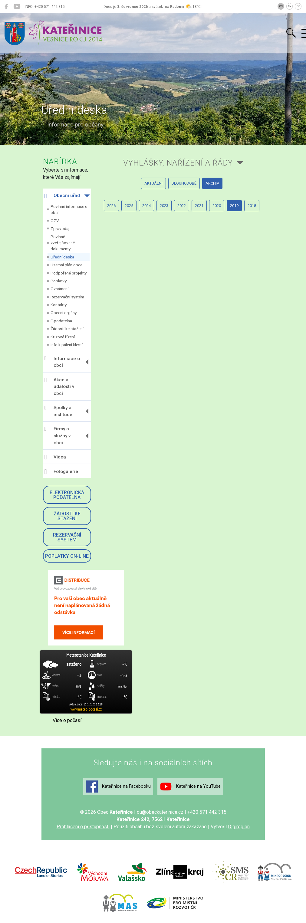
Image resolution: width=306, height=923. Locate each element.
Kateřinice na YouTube (190, 786)
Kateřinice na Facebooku (118, 786)
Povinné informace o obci (69, 209)
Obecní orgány (64, 312)
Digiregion (239, 826)
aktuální (153, 183)
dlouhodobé (184, 183)
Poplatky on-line (67, 556)
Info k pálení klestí (67, 344)
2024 (146, 205)
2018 (252, 205)
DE (298, 6)
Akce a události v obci (59, 386)
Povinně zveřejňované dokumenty (63, 242)
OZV (55, 220)
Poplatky (59, 280)
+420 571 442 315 (206, 812)
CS (281, 6)
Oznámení (59, 288)
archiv (212, 183)
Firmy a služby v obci (57, 435)
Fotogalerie (61, 471)
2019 (234, 205)
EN (289, 6)
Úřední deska (62, 257)
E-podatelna (61, 320)
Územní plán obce (66, 264)
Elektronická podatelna (67, 495)
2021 (199, 205)
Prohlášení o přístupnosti (83, 826)
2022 (181, 205)
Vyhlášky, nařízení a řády (178, 162)
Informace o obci (62, 362)
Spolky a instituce (58, 411)
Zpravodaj (60, 228)
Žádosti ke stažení (67, 328)
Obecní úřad (62, 196)
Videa (55, 457)
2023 (164, 205)
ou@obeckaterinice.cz (160, 812)
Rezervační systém (67, 296)
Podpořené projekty (69, 273)
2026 (111, 205)
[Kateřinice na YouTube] (16, 6)
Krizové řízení (63, 336)
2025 (129, 205)
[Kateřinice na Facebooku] (6, 6)
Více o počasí (67, 720)
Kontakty (59, 304)
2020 (216, 205)
